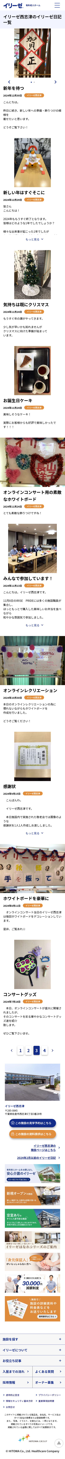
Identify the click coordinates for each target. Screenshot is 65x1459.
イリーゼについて (15, 1350)
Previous (8, 82)
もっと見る (32, 239)
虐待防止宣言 (12, 1395)
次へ (51, 1050)
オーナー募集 (44, 1382)
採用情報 (9, 1382)
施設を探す (10, 1339)
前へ (13, 1050)
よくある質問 (44, 1371)
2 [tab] (34, 82)
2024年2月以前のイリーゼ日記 (36, 1158)
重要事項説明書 (46, 1401)
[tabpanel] (32, 53)
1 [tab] (31, 82)
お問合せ (10, 1407)
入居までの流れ (13, 1371)
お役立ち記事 (12, 1360)
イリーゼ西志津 (34, 95)
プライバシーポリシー (49, 1395)
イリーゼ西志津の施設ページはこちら (43, 1148)
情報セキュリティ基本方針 (19, 1401)
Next (56, 82)
